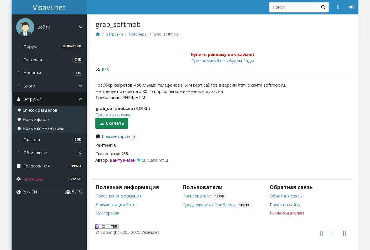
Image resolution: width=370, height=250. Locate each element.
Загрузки (114, 34)
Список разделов (37, 110)
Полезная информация (118, 196)
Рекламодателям (287, 213)
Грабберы (138, 34)
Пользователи (196, 196)
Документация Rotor (116, 204)
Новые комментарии (40, 128)
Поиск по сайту (285, 204)
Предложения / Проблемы (209, 205)
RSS (105, 69)
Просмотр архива (113, 114)
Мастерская (107, 213)
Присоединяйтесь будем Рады (222, 61)
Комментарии (116, 136)
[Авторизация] (352, 7)
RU (25, 192)
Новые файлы (33, 119)
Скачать (111, 123)
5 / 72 (73, 192)
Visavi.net (49, 7)
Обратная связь (286, 196)
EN (34, 192)
